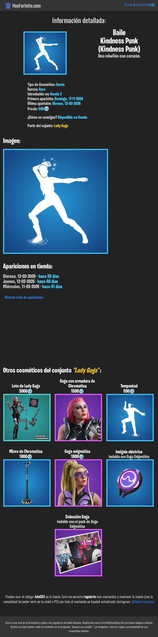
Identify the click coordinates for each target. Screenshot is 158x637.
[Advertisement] (79, 332)
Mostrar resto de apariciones (24, 298)
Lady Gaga (61, 126)
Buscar (129, 4)
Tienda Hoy (142, 4)
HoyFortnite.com (27, 5)
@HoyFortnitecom (143, 601)
